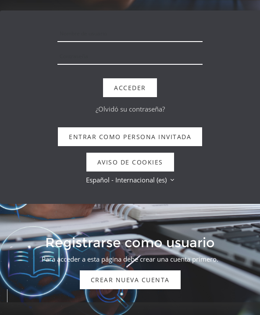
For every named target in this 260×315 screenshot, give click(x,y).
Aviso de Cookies (130, 162)
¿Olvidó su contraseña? (130, 109)
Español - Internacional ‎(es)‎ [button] (127, 179)
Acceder (130, 88)
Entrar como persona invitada (130, 137)
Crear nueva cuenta (130, 280)
